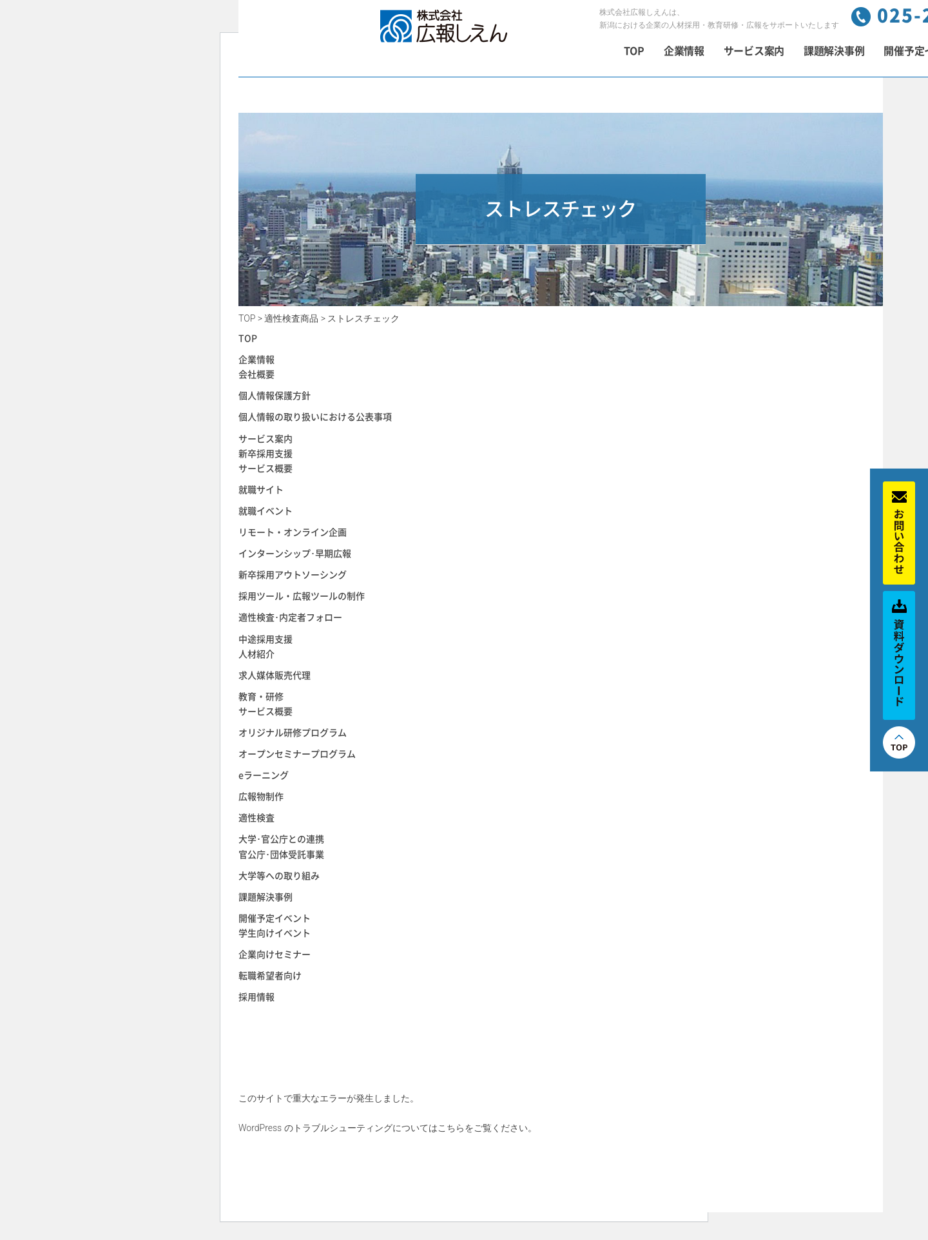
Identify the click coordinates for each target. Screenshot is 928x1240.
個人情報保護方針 (274, 395)
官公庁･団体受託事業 (281, 854)
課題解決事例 (834, 51)
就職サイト (261, 489)
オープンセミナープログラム (297, 754)
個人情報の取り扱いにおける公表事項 (315, 416)
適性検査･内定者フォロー (290, 617)
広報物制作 (261, 796)
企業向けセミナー (274, 954)
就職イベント (265, 511)
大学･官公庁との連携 (281, 839)
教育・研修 (261, 696)
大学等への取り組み (279, 875)
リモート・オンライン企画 (292, 532)
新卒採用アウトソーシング (292, 574)
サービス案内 (754, 51)
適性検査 (256, 817)
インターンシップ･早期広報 (294, 553)
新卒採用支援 (265, 453)
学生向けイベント (274, 933)
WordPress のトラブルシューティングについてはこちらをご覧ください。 (387, 1128)
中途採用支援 (265, 639)
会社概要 (256, 374)
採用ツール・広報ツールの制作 (301, 596)
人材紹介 (256, 654)
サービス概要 (265, 468)
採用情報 (256, 997)
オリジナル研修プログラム (292, 732)
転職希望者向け (270, 975)
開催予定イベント (274, 918)
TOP (634, 51)
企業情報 (684, 51)
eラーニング (263, 775)
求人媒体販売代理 (274, 675)
